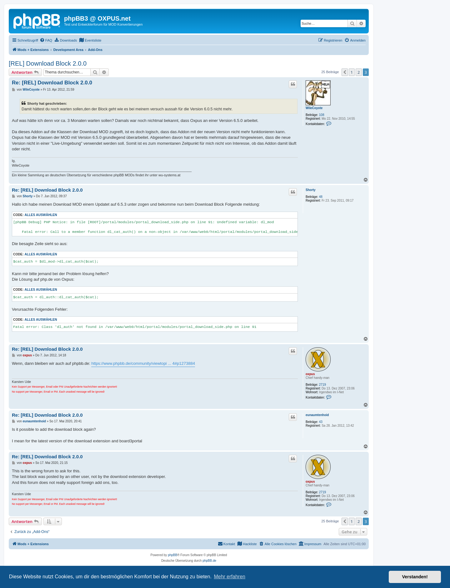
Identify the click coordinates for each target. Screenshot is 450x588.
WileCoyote (314, 108)
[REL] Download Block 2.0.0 (48, 63)
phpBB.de (209, 560)
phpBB (172, 555)
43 (320, 422)
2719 (322, 384)
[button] (345, 72)
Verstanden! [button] (415, 576)
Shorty (311, 190)
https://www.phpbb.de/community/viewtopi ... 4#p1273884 (143, 363)
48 (320, 197)
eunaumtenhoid (317, 415)
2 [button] (359, 72)
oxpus (310, 374)
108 (321, 115)
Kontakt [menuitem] (226, 543)
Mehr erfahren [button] (229, 576)
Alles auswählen (40, 215)
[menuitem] (46, 40)
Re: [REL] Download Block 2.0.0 (52, 83)
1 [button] (352, 72)
